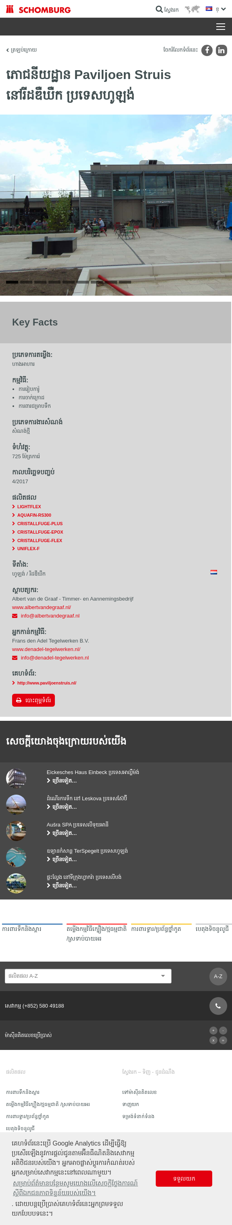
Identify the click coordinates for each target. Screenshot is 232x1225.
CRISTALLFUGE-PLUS (40, 523)
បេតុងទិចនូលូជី (20, 1128)
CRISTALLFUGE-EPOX (40, 532)
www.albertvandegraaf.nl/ (41, 607)
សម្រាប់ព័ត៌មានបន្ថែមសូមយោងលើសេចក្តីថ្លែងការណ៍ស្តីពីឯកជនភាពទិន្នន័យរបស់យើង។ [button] (75, 1188)
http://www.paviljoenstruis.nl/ (46, 682)
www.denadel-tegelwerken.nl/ (46, 649)
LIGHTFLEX (29, 506)
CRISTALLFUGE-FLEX (39, 540)
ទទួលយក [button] (184, 1178)
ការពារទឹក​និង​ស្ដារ (23, 1092)
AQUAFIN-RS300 (34, 515)
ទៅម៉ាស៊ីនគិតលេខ (139, 1092)
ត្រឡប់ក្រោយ (24, 50)
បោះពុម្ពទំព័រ (38, 700)
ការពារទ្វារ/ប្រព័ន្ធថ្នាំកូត (27, 1116)
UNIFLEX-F (28, 548)
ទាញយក (130, 1104)
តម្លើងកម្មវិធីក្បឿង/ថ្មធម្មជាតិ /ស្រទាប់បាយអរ (48, 1104)
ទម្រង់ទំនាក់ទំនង (138, 1116)
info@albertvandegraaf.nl (50, 616)
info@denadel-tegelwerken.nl (55, 658)
